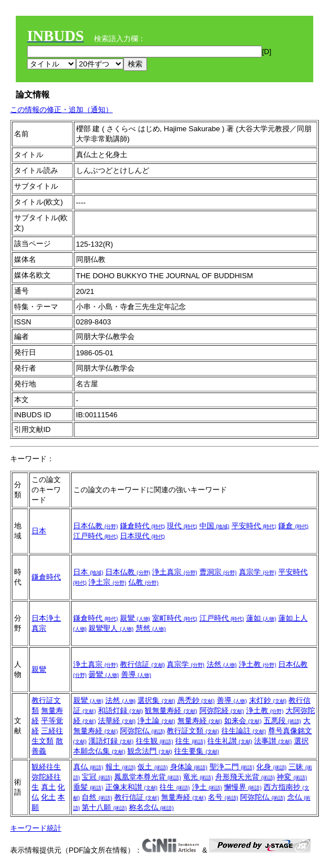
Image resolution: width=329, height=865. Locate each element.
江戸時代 (95, 536)
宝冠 (97, 777)
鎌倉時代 (142, 525)
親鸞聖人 (111, 628)
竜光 (198, 777)
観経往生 (46, 767)
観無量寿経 (171, 710)
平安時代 (254, 525)
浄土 (207, 787)
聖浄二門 (232, 767)
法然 (222, 664)
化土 (48, 797)
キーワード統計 (35, 828)
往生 (190, 741)
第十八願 (104, 807)
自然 (97, 797)
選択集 (156, 700)
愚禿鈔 (196, 700)
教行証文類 (193, 730)
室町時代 (174, 618)
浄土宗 (107, 582)
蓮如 (261, 618)
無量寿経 (200, 720)
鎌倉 (293, 525)
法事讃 (273, 741)
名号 (223, 797)
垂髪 (88, 787)
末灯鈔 (268, 700)
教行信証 (142, 664)
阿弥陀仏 (142, 730)
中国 (214, 525)
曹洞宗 (218, 572)
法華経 (117, 720)
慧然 (151, 628)
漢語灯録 (111, 741)
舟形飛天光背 (245, 777)
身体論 (189, 767)
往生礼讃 (229, 741)
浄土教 (258, 664)
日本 (39, 531)
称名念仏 (151, 807)
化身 (271, 767)
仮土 (152, 767)
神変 (292, 777)
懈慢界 (243, 787)
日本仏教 (95, 525)
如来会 (243, 720)
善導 (136, 674)
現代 (182, 525)
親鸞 (135, 618)
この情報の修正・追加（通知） (61, 109)
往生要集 (196, 751)
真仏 (88, 767)
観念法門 (149, 751)
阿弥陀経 (221, 710)
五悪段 (282, 720)
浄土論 (156, 720)
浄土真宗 (174, 572)
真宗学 (258, 572)
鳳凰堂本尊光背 (147, 777)
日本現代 (142, 536)
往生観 (155, 741)
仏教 (143, 582)
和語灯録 (120, 710)
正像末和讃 (131, 787)
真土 (48, 787)
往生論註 (243, 730)
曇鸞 (103, 674)
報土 (120, 767)
